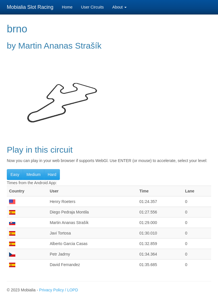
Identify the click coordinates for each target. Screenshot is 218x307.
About (119, 7)
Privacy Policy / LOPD (58, 290)
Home (67, 7)
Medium (33, 174)
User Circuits (92, 7)
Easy (15, 174)
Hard (52, 174)
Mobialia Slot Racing (30, 7)
